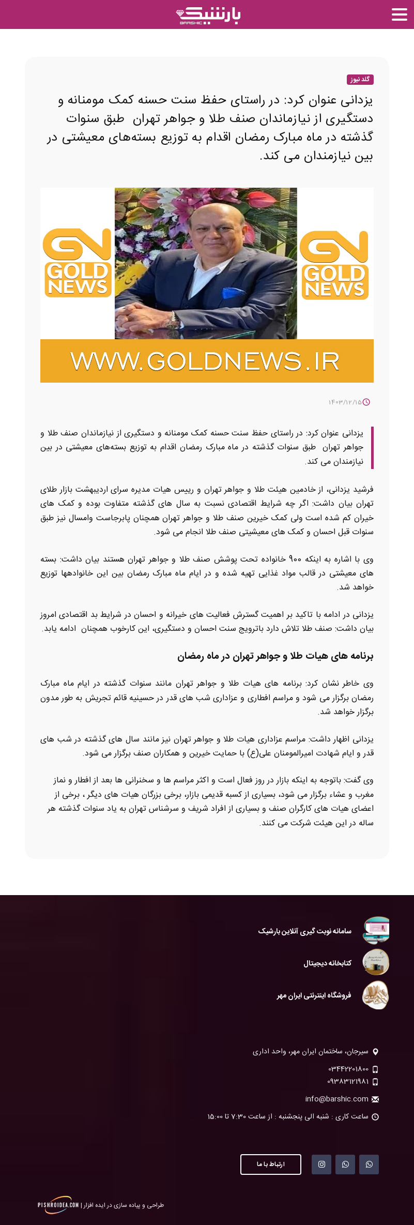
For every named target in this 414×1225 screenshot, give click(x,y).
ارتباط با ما (271, 1164)
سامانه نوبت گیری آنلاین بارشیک (304, 932)
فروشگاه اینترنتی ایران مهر (314, 996)
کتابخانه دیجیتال (327, 964)
